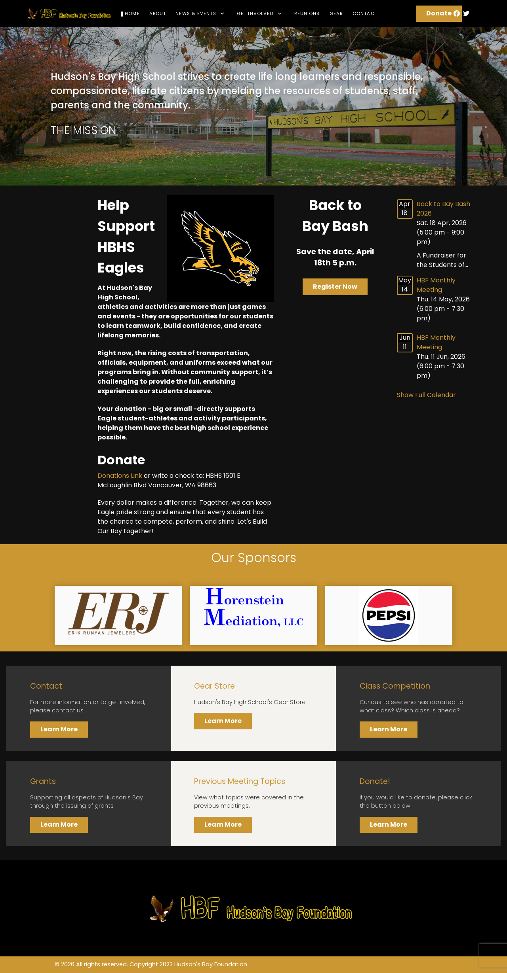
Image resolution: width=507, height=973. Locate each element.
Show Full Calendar (426, 394)
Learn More (59, 729)
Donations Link (119, 475)
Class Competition (395, 686)
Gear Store (214, 686)
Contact (46, 686)
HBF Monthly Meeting (436, 285)
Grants (43, 781)
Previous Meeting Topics (239, 781)
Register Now (335, 286)
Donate (439, 13)
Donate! (375, 781)
